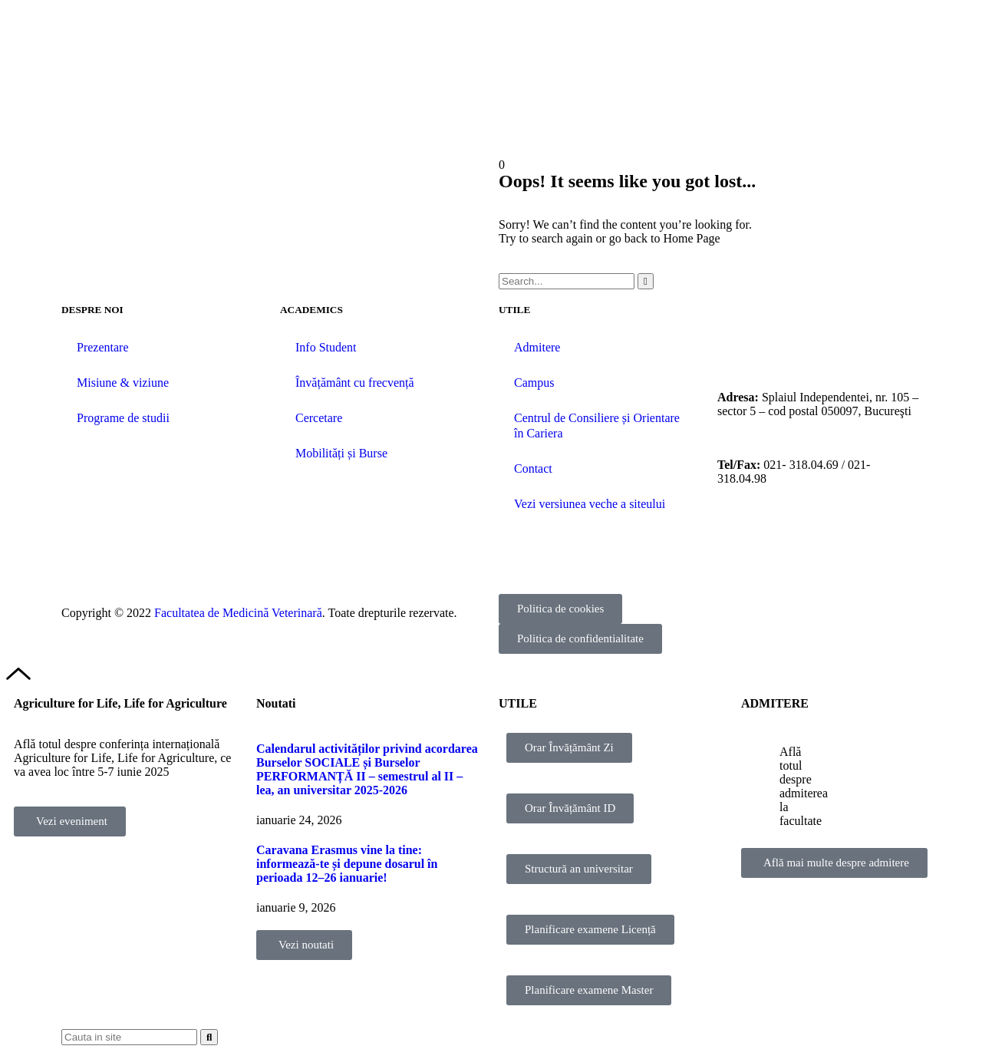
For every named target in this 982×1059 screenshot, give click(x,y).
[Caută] (646, 281)
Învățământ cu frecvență (354, 382)
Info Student (326, 347)
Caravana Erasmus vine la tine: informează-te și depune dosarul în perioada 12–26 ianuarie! (346, 863)
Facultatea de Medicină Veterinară (238, 612)
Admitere (537, 347)
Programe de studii (123, 417)
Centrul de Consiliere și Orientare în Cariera (597, 425)
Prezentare (103, 347)
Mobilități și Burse (341, 453)
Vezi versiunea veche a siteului (589, 503)
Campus (534, 382)
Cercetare (318, 417)
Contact (533, 468)
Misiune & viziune (123, 382)
